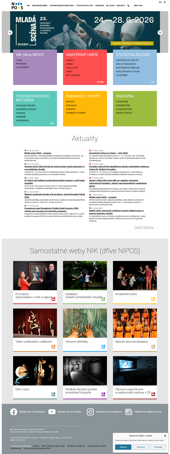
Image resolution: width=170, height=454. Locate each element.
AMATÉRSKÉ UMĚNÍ (40, 6)
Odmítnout (141, 447)
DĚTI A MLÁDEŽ (73, 75)
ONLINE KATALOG (124, 113)
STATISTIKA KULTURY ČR (127, 60)
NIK (28, 6)
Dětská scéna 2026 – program (103, 197)
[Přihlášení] (164, 2)
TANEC (69, 71)
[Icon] (17, 6)
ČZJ (160, 2)
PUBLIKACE (71, 105)
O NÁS (19, 60)
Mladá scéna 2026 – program (37, 153)
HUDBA (69, 64)
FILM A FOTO (72, 68)
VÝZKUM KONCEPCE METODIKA (62, 6)
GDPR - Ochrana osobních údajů (53, 446)
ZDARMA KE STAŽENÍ (75, 113)
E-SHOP (112, 6)
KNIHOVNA (100, 6)
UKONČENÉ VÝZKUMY (26, 109)
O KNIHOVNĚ (122, 101)
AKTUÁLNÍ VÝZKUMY (25, 105)
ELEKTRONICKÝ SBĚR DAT (128, 68)
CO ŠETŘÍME (122, 75)
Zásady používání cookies (96, 446)
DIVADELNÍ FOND (124, 109)
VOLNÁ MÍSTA (22, 67)
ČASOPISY (71, 109)
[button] (165, 436)
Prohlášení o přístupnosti (76, 446)
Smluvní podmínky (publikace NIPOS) (36, 448)
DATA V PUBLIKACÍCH (126, 64)
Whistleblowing (16, 448)
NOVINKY (70, 101)
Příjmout (123, 447)
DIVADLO (70, 60)
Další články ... (143, 227)
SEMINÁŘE (21, 117)
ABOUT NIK (138, 6)
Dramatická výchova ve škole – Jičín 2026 (108, 153)
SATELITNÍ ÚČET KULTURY (128, 71)
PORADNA (20, 113)
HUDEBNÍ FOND (123, 105)
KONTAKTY (121, 6)
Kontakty (36, 446)
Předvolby (158, 447)
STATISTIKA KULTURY (85, 6)
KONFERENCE (22, 120)
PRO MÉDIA (21, 64)
